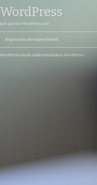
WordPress (31, 11)
